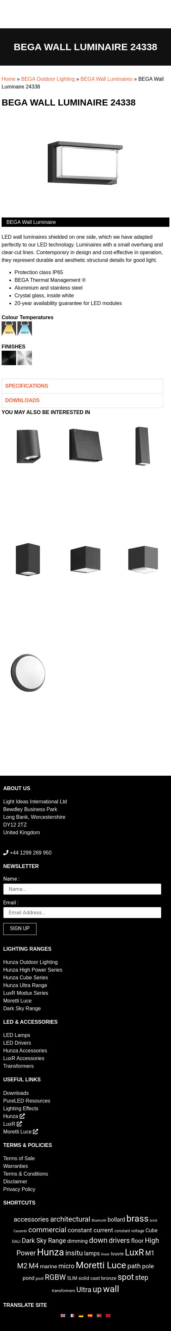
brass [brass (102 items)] (137, 1218)
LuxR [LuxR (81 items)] (134, 1252)
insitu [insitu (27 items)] (74, 1253)
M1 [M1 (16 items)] (150, 1253)
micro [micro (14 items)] (66, 1266)
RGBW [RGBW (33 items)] (55, 1277)
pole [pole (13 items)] (148, 1266)
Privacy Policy (19, 1189)
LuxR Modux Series (25, 993)
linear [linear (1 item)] (105, 1254)
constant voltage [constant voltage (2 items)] (129, 1230)
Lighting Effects (20, 1108)
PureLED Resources (26, 1101)
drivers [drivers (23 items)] (119, 1240)
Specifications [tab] (26, 386)
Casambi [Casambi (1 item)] (20, 1231)
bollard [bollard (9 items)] (116, 1219)
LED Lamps (16, 1035)
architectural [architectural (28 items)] (70, 1219)
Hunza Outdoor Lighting (30, 962)
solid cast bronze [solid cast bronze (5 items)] (97, 1278)
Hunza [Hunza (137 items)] (50, 1252)
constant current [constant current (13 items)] (90, 1230)
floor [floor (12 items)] (137, 1240)
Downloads (16, 1093)
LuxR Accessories (23, 1058)
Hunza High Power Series (32, 970)
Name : (11, 879)
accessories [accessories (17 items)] (31, 1219)
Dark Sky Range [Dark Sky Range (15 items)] (44, 1240)
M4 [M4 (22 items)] (34, 1266)
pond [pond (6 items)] (29, 1278)
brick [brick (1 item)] (153, 1220)
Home (8, 79)
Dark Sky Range (22, 1008)
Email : (10, 903)
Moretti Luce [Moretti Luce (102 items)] (101, 1265)
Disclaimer (15, 1181)
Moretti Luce (17, 1000)
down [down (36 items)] (98, 1240)
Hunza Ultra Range (25, 985)
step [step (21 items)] (141, 1277)
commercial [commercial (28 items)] (47, 1229)
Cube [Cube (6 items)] (151, 1230)
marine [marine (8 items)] (48, 1266)
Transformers (18, 1066)
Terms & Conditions (25, 1174)
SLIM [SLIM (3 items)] (72, 1278)
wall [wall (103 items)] (111, 1289)
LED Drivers (17, 1043)
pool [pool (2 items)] (40, 1278)
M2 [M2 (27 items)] (22, 1266)
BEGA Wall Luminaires (107, 79)
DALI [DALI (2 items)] (16, 1241)
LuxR (12, 1124)
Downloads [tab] (22, 400)
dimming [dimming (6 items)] (77, 1241)
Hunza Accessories (25, 1050)
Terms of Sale (19, 1158)
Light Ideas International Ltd (35, 801)
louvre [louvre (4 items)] (117, 1254)
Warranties (15, 1166)
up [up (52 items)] (97, 1289)
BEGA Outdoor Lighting (48, 79)
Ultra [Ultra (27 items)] (84, 1289)
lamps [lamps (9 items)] (92, 1253)
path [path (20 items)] (134, 1266)
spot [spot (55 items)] (126, 1277)
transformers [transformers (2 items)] (63, 1290)
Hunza (14, 1116)
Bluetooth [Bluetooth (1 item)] (99, 1220)
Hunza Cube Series (25, 977)
